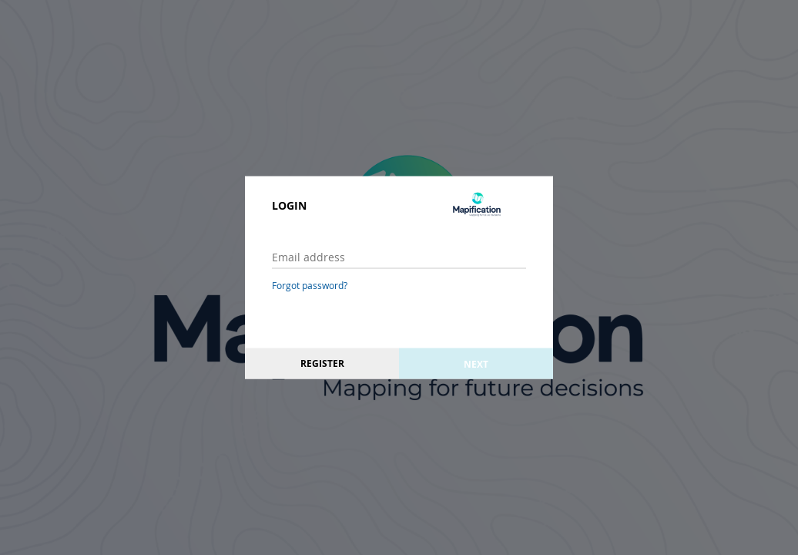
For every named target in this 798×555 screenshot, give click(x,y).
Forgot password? (309, 285)
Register (322, 363)
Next (476, 363)
